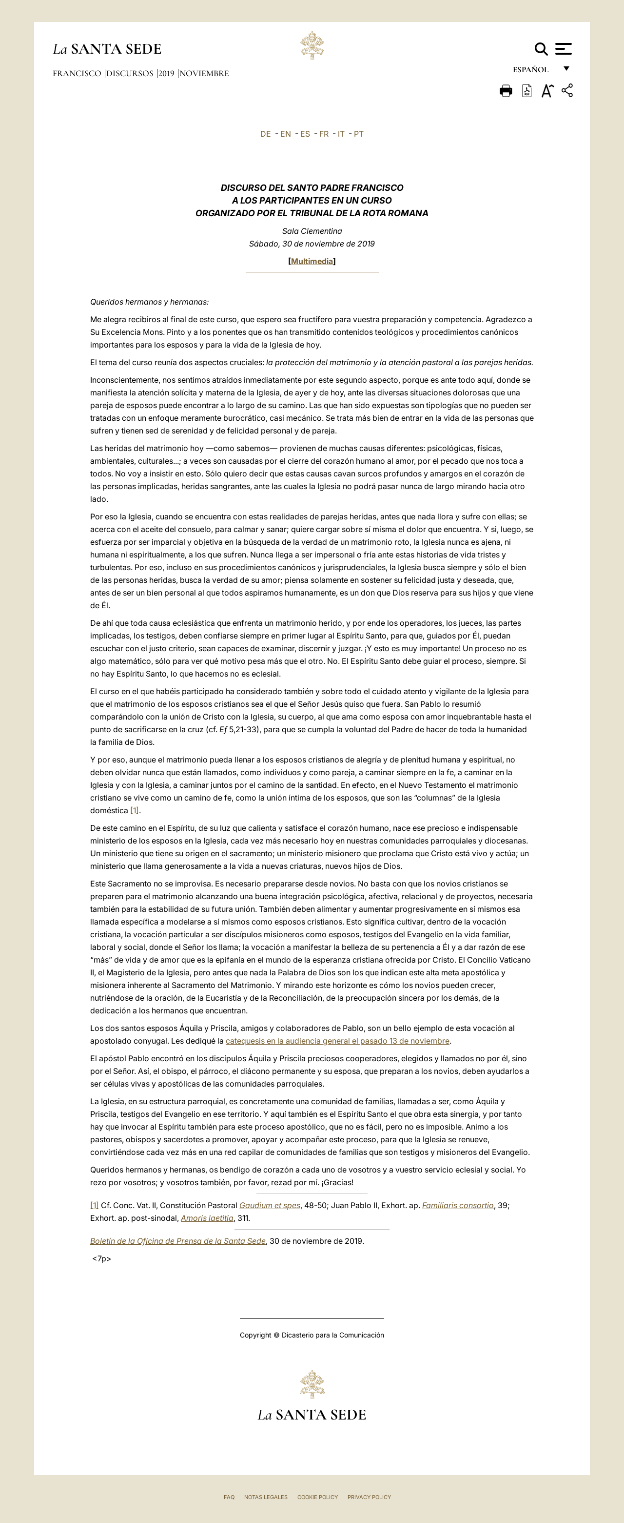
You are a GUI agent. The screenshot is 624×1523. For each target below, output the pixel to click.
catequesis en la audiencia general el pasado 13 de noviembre (337, 1041)
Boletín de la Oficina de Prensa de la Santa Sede (178, 1241)
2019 (167, 73)
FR (324, 134)
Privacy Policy (369, 1497)
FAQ (229, 1497)
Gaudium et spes (269, 1205)
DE (265, 134)
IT (341, 134)
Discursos (131, 73)
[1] (134, 810)
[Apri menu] (562, 49)
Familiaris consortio (458, 1205)
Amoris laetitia (207, 1218)
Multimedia (312, 261)
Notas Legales (266, 1497)
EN (285, 134)
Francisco (78, 73)
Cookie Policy (317, 1497)
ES (305, 134)
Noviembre (204, 73)
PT (359, 134)
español (534, 72)
